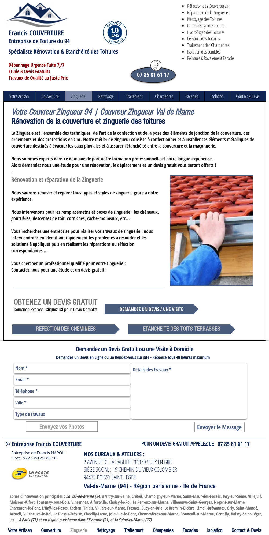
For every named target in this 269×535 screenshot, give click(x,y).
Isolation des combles (203, 51)
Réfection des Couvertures (207, 6)
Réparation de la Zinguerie (207, 12)
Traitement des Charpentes (208, 45)
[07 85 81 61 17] (153, 75)
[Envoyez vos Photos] (62, 426)
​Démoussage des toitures (206, 25)
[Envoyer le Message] (219, 427)
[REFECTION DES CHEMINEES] (66, 329)
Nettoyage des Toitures (205, 19)
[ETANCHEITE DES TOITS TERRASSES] (181, 329)
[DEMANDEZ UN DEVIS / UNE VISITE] (151, 309)
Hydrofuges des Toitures (206, 32)
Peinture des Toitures (203, 38)
